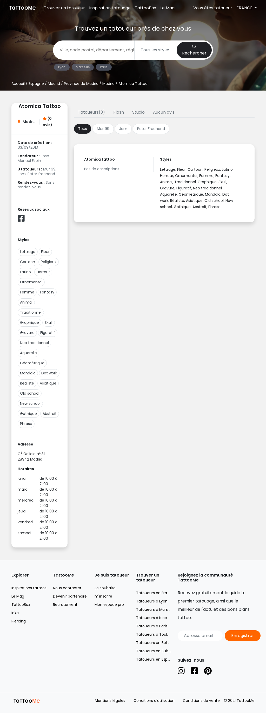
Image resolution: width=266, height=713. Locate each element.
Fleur (45, 251)
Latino (25, 272)
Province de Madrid (81, 83)
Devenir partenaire (70, 596)
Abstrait (50, 413)
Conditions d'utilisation (154, 700)
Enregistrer (242, 636)
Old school (29, 393)
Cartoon (27, 261)
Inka (15, 612)
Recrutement (65, 604)
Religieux (48, 261)
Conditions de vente (201, 700)
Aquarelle (28, 352)
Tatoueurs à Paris (152, 626)
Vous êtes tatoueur (212, 8)
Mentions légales (110, 700)
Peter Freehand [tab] (151, 128)
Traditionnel (31, 312)
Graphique (29, 322)
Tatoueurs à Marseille (155, 609)
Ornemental (31, 282)
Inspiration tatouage (110, 8)
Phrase (26, 423)
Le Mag (167, 8)
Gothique (28, 413)
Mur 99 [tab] (103, 128)
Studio (138, 112)
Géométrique (32, 363)
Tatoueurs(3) (91, 112)
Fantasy (47, 292)
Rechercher (194, 50)
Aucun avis (164, 112)
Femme (27, 292)
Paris (104, 67)
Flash (118, 112)
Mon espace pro (109, 604)
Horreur (43, 272)
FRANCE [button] (245, 8)
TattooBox (145, 8)
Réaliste (27, 383)
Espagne (36, 83)
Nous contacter (67, 588)
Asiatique (48, 383)
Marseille (83, 67)
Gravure (27, 332)
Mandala (28, 373)
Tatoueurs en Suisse (154, 651)
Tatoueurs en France (155, 592)
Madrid (54, 83)
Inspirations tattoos (28, 588)
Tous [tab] (82, 128)
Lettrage (27, 251)
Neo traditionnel (34, 342)
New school (30, 403)
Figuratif (47, 332)
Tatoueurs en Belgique (156, 642)
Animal (26, 302)
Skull (48, 322)
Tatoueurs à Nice (151, 617)
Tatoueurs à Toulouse (156, 634)
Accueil (18, 83)
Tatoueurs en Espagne (156, 659)
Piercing (18, 621)
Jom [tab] (123, 128)
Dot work (49, 373)
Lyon (61, 67)
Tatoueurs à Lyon (152, 601)
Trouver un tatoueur (64, 8)
